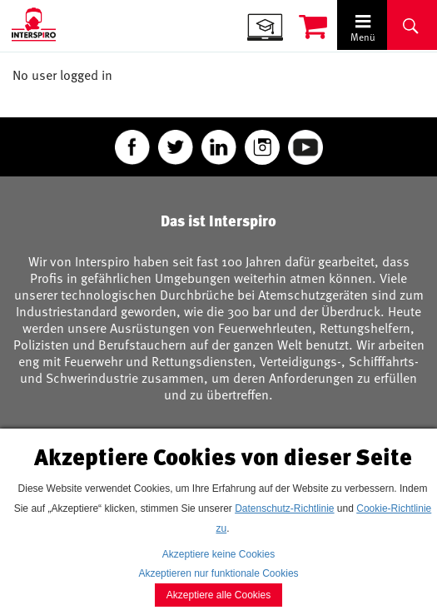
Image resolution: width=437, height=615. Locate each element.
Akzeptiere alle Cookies (218, 595)
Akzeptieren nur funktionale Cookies (218, 573)
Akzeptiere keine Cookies (218, 554)
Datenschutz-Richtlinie (284, 508)
